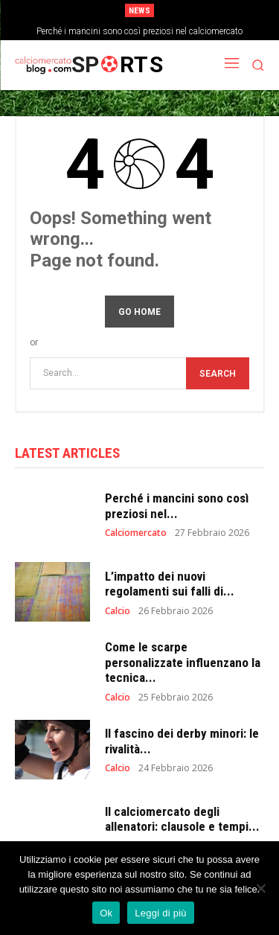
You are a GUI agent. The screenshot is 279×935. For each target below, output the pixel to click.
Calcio (117, 611)
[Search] (217, 373)
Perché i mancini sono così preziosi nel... (176, 505)
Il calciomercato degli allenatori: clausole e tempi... (182, 819)
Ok (106, 913)
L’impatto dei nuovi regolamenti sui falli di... (169, 584)
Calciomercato (136, 533)
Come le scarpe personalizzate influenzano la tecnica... (182, 662)
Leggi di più (161, 913)
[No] (260, 888)
